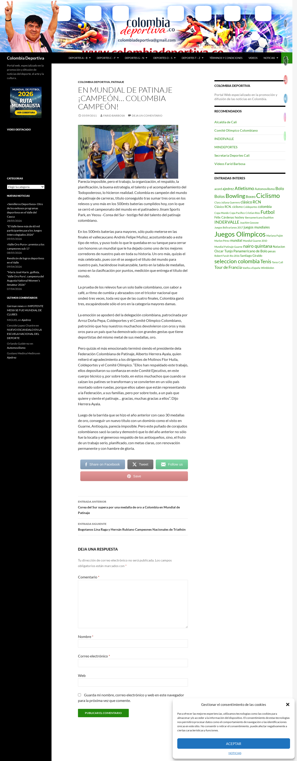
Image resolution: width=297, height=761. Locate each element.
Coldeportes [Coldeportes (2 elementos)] (250, 206)
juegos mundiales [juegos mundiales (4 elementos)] (257, 227)
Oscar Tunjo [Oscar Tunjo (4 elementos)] (223, 251)
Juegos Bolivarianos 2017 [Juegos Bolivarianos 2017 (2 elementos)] (228, 227)
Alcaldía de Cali (225, 122)
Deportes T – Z (191, 57)
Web (82, 675)
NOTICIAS (235, 753)
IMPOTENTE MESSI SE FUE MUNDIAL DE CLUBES (25, 310)
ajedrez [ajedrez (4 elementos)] (228, 189)
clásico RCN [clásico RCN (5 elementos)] (251, 202)
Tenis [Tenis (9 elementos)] (265, 261)
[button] (287, 704)
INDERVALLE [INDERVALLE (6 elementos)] (226, 222)
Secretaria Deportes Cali (232, 155)
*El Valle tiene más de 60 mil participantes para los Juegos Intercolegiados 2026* (24, 230)
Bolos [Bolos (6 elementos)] (219, 196)
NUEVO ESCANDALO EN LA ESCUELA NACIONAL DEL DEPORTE (24, 334)
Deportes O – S (162, 57)
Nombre (85, 636)
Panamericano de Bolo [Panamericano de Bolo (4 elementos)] (250, 251)
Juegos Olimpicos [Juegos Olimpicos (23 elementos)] (240, 234)
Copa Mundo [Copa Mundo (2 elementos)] (221, 212)
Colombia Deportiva (25, 57)
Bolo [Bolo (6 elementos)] (279, 188)
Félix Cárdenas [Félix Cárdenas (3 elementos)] (224, 217)
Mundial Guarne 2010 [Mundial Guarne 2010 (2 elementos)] (255, 240)
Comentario (88, 577)
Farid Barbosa (114, 115)
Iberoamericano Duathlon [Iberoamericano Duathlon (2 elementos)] (259, 217)
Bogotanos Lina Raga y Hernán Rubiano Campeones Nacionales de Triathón (133, 526)
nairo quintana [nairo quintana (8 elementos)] (257, 246)
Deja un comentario (147, 115)
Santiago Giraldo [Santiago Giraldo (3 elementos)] (251, 255)
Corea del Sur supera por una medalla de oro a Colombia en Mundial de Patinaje (133, 507)
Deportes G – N (134, 57)
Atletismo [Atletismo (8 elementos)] (244, 188)
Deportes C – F (106, 57)
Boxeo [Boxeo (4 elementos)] (250, 196)
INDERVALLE (224, 139)
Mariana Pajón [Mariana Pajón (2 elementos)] (274, 235)
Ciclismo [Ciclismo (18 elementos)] (268, 195)
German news (15, 306)
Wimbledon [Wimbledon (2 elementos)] (267, 267)
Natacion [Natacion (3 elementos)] (279, 246)
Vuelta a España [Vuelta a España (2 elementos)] (251, 267)
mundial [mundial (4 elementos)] (236, 240)
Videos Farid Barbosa (229, 164)
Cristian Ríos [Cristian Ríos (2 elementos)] (252, 212)
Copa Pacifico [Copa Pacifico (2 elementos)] (237, 212)
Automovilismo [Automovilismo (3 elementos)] (265, 189)
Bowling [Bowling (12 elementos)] (235, 196)
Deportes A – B (78, 57)
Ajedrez (26, 320)
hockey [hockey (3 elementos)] (239, 217)
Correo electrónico (94, 656)
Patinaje (117, 82)
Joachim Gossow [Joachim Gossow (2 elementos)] (249, 222)
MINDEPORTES (225, 147)
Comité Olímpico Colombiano (236, 130)
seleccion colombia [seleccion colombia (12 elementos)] (237, 261)
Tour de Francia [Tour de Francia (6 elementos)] (228, 267)
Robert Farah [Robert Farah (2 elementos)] (221, 255)
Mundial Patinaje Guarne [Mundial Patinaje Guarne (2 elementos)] (228, 246)
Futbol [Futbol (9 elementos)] (267, 212)
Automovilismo (16, 347)
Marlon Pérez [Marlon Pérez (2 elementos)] (221, 240)
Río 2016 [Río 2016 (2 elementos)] (234, 255)
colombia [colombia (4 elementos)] (265, 206)
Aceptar (233, 744)
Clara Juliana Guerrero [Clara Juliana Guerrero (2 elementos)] (227, 202)
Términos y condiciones (226, 57)
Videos (253, 57)
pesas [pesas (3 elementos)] (272, 251)
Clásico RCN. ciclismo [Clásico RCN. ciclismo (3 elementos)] (228, 207)
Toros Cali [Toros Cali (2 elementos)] (277, 262)
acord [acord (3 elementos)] (218, 189)
